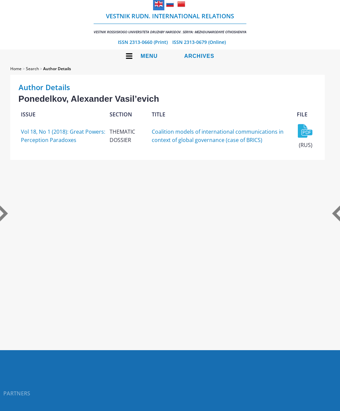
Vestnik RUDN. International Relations (170, 23)
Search (32, 68)
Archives (199, 56)
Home (16, 68)
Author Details (57, 68)
